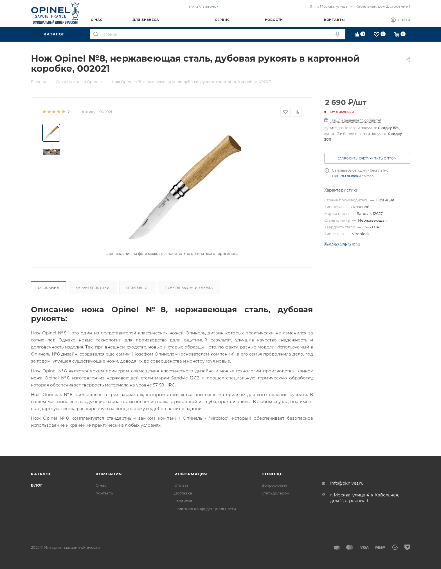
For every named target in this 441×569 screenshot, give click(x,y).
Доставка (183, 493)
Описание (48, 288)
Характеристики (92, 288)
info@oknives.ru (347, 483)
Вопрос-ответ (274, 485)
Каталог (41, 474)
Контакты (105, 493)
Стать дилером (275, 493)
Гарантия (183, 501)
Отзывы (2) (137, 288)
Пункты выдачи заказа (189, 288)
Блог (37, 485)
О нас (101, 485)
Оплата (181, 485)
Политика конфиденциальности (205, 509)
